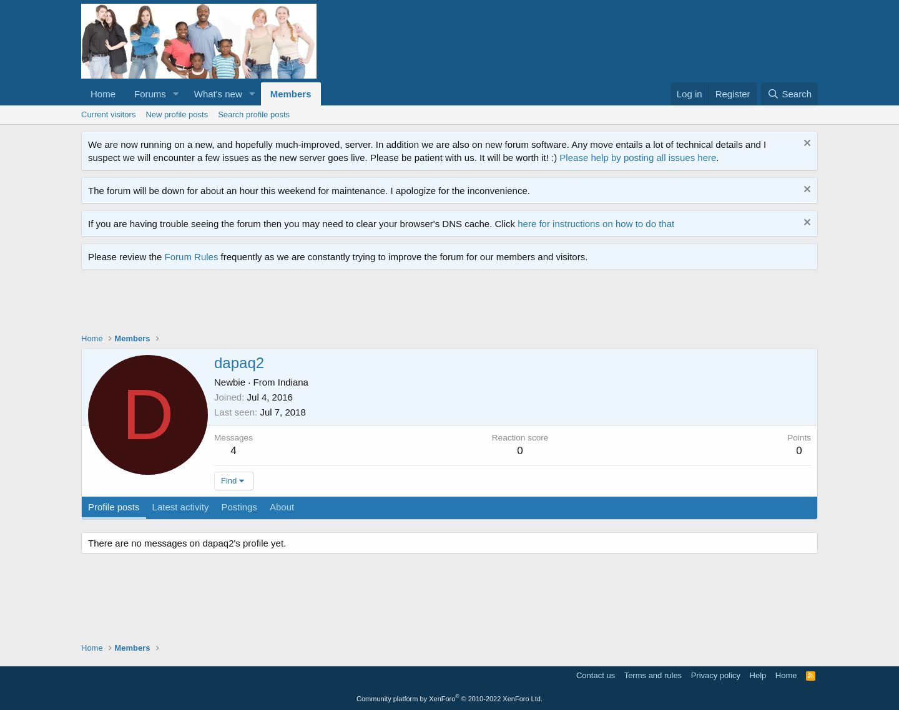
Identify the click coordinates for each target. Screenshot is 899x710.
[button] (176, 93)
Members (291, 94)
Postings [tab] (239, 507)
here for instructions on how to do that (596, 223)
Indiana (293, 382)
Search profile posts (254, 114)
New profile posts (176, 114)
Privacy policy (715, 675)
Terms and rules (653, 675)
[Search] (789, 93)
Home (103, 94)
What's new (218, 94)
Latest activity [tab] (180, 507)
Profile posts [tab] (114, 507)
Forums (150, 94)
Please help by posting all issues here (637, 157)
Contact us (595, 675)
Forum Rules (192, 256)
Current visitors (108, 114)
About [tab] (282, 507)
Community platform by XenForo (449, 699)
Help (758, 675)
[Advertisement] (308, 304)
